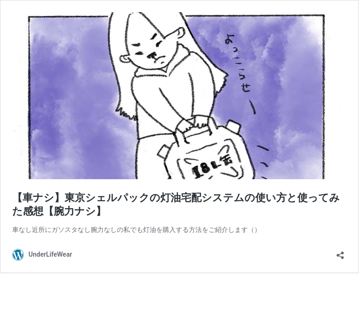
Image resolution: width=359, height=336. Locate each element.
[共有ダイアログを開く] (340, 252)
